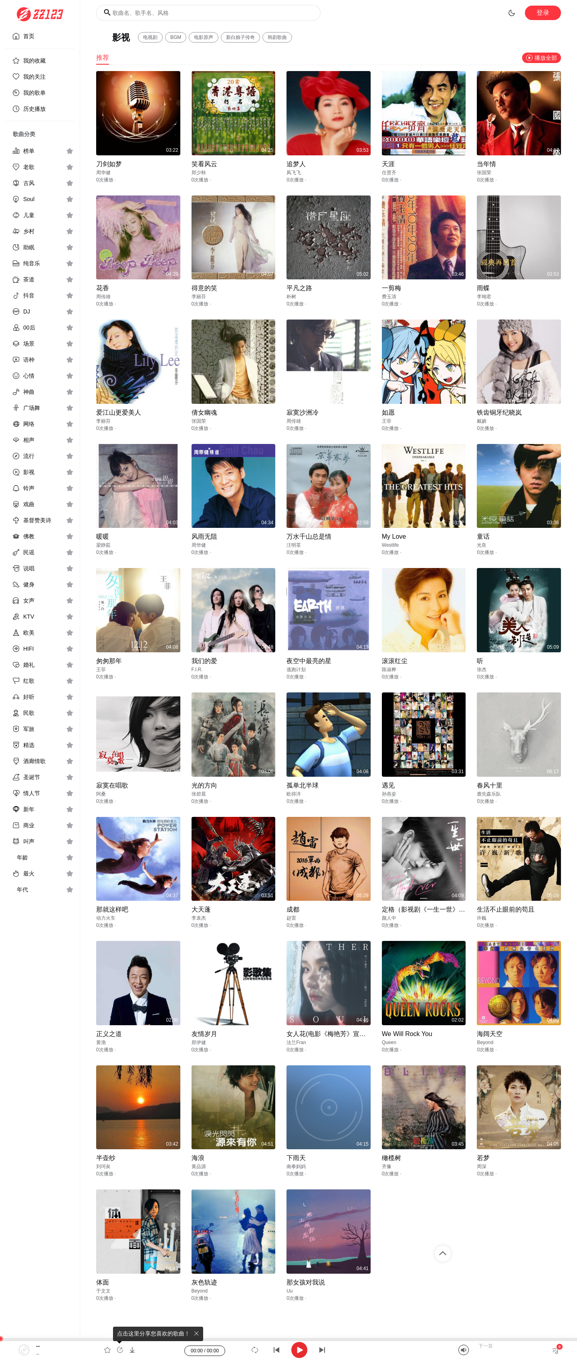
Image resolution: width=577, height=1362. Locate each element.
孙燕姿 (389, 794)
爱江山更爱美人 (118, 412)
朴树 (291, 296)
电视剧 (150, 37)
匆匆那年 (109, 661)
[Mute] (463, 1350)
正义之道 (109, 1033)
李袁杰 (199, 918)
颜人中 (389, 918)
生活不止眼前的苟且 (506, 909)
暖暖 (102, 536)
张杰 (481, 669)
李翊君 (484, 296)
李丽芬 (199, 296)
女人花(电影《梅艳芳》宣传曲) (330, 1033)
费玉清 (389, 296)
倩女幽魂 (204, 412)
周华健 (103, 172)
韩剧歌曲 (277, 37)
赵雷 (291, 918)
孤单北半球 (302, 785)
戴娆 (481, 421)
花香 (102, 288)
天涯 (388, 164)
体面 (102, 1282)
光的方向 (204, 785)
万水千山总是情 (308, 536)
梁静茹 (103, 545)
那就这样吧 (112, 909)
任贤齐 (389, 172)
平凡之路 (299, 288)
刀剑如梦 (109, 164)
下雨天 (296, 1157)
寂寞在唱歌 (112, 785)
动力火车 (105, 918)
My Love (394, 536)
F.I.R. (197, 669)
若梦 (483, 1157)
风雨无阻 (204, 536)
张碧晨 (199, 794)
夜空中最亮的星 (308, 661)
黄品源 (199, 1166)
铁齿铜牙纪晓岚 (499, 412)
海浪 (198, 1157)
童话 (483, 536)
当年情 (486, 164)
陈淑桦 (389, 669)
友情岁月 (204, 1033)
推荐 (102, 57)
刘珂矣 (103, 1166)
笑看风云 (204, 164)
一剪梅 (391, 288)
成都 (292, 909)
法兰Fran (296, 1042)
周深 (481, 1166)
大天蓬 (201, 909)
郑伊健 (199, 1042)
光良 (481, 545)
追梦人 (296, 164)
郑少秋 (199, 172)
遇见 (388, 785)
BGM (175, 37)
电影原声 (203, 37)
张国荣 (484, 172)
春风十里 (489, 785)
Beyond (485, 1042)
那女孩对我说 (305, 1282)
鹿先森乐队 (489, 794)
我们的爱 (204, 661)
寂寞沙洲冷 (302, 412)
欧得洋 (293, 794)
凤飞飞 (293, 172)
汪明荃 (293, 545)
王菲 (386, 421)
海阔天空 (489, 1033)
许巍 (481, 918)
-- (38, 1346)
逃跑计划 (296, 669)
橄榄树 (391, 1157)
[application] (288, 1350)
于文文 (103, 1291)
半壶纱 (105, 1157)
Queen (389, 1042)
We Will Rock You (407, 1033)
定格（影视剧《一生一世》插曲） (430, 909)
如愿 (388, 412)
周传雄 (103, 296)
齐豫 (386, 1166)
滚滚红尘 (395, 661)
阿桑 (101, 794)
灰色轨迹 (204, 1282)
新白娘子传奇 (240, 37)
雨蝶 (483, 288)
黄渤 (101, 1042)
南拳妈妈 (296, 1166)
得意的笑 (204, 288)
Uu (289, 1291)
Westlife (390, 545)
